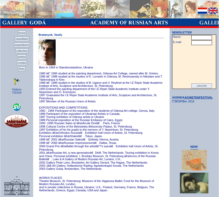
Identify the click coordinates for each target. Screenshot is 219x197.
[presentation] (194, 64)
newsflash (22, 38)
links (22, 68)
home (22, 32)
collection (22, 50)
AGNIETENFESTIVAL (199, 97)
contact (21, 62)
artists (22, 56)
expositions (22, 44)
